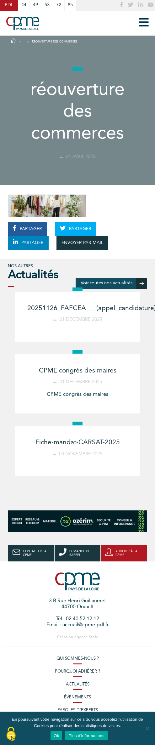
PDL (9, 5)
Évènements (77, 697)
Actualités (77, 684)
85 (70, 5)
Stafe (93, 637)
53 (47, 5)
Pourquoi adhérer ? (77, 671)
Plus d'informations (86, 735)
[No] (147, 728)
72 (58, 5)
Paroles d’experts (77, 710)
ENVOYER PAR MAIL (82, 243)
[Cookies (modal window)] (11, 734)
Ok (56, 735)
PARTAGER (27, 228)
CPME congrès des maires (77, 370)
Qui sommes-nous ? (77, 659)
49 (35, 5)
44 (23, 5)
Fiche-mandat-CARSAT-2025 (77, 442)
